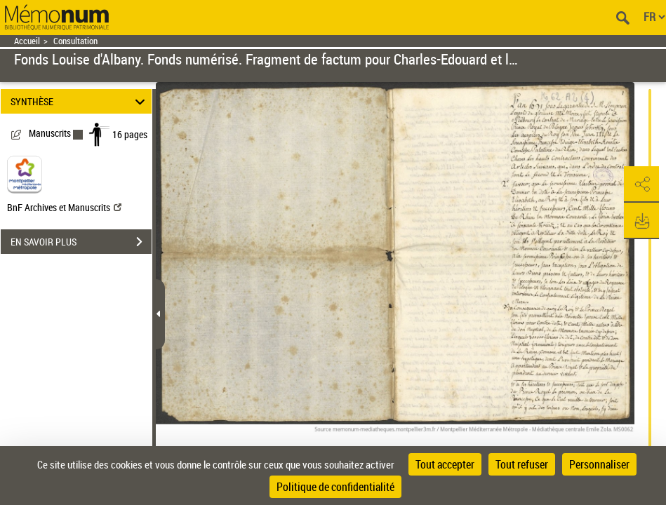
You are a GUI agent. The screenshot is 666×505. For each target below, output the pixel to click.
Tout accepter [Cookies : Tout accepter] (444, 464)
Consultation (75, 41)
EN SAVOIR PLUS (81, 242)
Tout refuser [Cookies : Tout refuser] (521, 464)
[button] (641, 184)
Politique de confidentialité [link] (335, 486)
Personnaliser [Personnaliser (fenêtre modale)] (599, 464)
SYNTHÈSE (80, 101)
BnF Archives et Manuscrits (64, 207)
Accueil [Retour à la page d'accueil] (27, 41)
